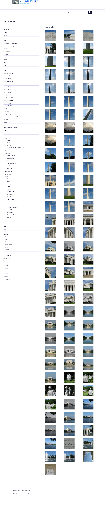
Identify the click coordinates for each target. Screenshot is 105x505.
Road (6, 268)
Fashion (5, 59)
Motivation (6, 119)
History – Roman (7, 103)
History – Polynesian (8, 100)
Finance (5, 62)
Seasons (6, 234)
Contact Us (50, 12)
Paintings (6, 130)
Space (5, 252)
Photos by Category (69, 12)
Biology (5, 37)
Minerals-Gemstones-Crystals (11, 116)
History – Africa (7, 78)
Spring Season (8, 244)
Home (15, 12)
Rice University (10, 191)
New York (7, 153)
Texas (6, 176)
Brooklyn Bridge (11, 155)
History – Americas (8, 81)
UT (7, 202)
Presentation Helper (8, 223)
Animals (5, 32)
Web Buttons (7, 279)
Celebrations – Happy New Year (11, 46)
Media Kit (58, 12)
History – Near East (8, 97)
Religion (5, 226)
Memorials (49, 27)
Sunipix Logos (7, 258)
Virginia (9, 217)
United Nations (7, 274)
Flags (5, 65)
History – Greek (7, 92)
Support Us (42, 12)
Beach (5, 35)
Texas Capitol (10, 199)
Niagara (5, 124)
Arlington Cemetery (12, 207)
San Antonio (10, 194)
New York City (10, 166)
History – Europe (8, 89)
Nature (5, 122)
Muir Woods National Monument (16, 147)
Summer (7, 247)
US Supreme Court (11, 214)
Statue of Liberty (8, 255)
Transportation (7, 261)
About (21, 12)
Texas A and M (10, 196)
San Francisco (10, 145)
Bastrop (9, 184)
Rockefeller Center (11, 168)
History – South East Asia (10, 105)
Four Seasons (8, 242)
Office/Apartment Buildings (10, 127)
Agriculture (6, 29)
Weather (6, 276)
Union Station (10, 212)
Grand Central (10, 158)
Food (5, 70)
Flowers (5, 67)
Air (6, 263)
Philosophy (6, 135)
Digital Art (6, 54)
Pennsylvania (8, 171)
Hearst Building (10, 160)
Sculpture (6, 231)
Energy (5, 56)
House (5, 108)
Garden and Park (7, 76)
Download (28, 12)
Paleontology (7, 133)
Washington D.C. (9, 205)
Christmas (6, 48)
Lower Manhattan (11, 163)
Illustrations (6, 111)
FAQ (35, 12)
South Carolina (8, 174)
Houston (9, 189)
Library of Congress (8, 114)
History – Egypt (7, 86)
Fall (6, 239)
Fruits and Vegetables (9, 73)
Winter (7, 249)
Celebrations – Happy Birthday (11, 43)
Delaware (7, 151)
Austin (8, 181)
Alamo (8, 178)
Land (6, 265)
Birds (5, 40)
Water (6, 270)
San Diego (9, 142)
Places (5, 138)
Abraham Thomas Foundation (24, 493)
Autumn (7, 236)
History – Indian (7, 95)
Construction (7, 51)
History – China (7, 84)
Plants (5, 221)
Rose (5, 229)
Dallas (8, 186)
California (7, 140)
